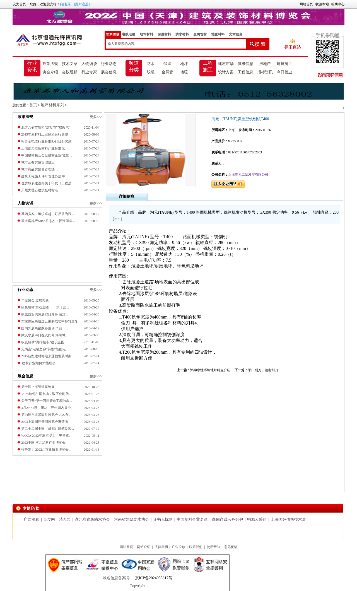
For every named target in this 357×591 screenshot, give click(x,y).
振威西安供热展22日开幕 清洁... (44, 314)
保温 (167, 64)
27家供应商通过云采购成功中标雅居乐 (49, 321)
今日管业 (284, 72)
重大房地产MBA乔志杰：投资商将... (48, 221)
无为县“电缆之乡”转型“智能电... (44, 349)
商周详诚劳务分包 (227, 519)
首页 (33, 105)
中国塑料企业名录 (192, 519)
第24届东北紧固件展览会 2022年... (46, 415)
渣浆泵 (65, 519)
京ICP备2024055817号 (153, 578)
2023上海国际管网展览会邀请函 (44, 422)
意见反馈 (230, 547)
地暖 (184, 72)
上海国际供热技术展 (288, 519)
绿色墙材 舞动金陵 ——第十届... (45, 307)
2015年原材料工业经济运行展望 (44, 134)
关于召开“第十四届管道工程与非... (46, 401)
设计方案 (226, 72)
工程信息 (245, 72)
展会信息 (109, 72)
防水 (151, 64)
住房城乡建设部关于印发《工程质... (47, 183)
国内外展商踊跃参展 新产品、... (44, 328)
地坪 (184, 64)
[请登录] (66, 4)
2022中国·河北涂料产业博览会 (43, 443)
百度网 (49, 519)
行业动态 (109, 64)
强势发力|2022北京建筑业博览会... (46, 450)
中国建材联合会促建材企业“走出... (46, 155)
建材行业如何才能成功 (38, 363)
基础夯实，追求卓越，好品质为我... (47, 214)
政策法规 (50, 64)
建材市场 (226, 64)
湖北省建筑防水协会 (92, 519)
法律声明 (161, 547)
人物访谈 (89, 64)
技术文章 (70, 64)
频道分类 (134, 66)
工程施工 (208, 66)
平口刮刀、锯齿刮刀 (263, 370)
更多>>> (96, 117)
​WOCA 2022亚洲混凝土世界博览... (46, 436)
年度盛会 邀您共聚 (35, 300)
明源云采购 (257, 519)
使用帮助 (213, 547)
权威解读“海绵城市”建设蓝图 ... (44, 342)
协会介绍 (50, 72)
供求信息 (245, 64)
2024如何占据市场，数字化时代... (46, 394)
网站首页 (306, 4)
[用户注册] (82, 4)
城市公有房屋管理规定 (38, 162)
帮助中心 (337, 4)
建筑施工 (284, 64)
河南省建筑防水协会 (131, 519)
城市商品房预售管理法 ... (39, 169)
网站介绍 (143, 547)
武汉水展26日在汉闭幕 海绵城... (44, 335)
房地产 (265, 64)
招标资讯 (265, 72)
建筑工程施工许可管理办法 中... (44, 176)
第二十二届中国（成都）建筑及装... (47, 429)
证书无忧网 (163, 519)
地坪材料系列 (52, 105)
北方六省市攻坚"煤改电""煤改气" (45, 127)
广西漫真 (31, 519)
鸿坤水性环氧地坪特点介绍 (210, 370)
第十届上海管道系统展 (38, 387)
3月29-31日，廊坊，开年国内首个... (47, 408)
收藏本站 (322, 4)
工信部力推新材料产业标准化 (43, 148)
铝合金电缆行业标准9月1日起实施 (46, 141)
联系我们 (195, 547)
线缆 (151, 72)
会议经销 (70, 72)
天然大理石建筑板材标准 (39, 190)
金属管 (167, 72)
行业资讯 (32, 66)
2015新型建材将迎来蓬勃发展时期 (46, 356)
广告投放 (178, 547)
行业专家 (89, 72)
